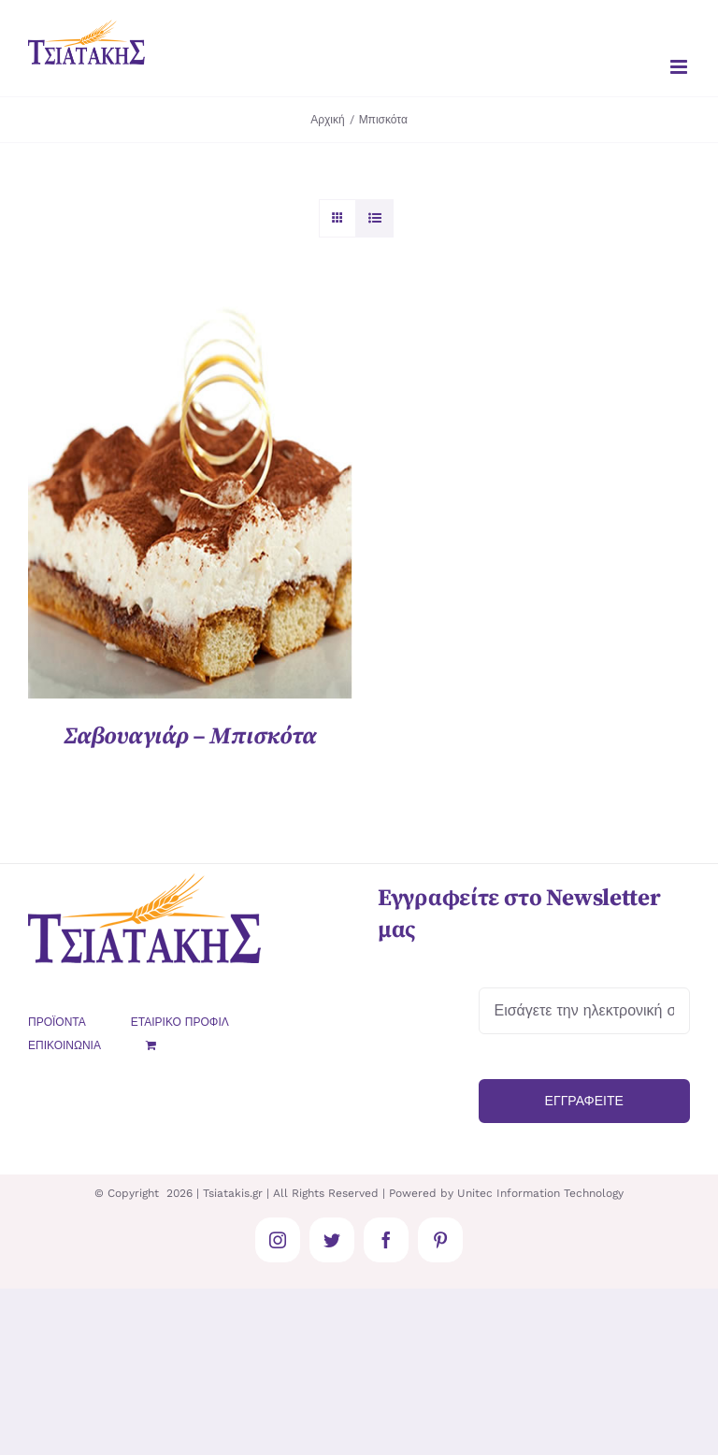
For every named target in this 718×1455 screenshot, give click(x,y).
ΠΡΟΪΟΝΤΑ (57, 1022)
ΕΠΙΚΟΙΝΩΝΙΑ (64, 1045)
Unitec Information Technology (540, 1193)
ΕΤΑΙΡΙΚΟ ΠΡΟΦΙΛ (180, 1022)
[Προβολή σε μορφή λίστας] (374, 218)
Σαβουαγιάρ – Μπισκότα (190, 736)
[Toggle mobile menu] (680, 67)
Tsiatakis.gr (233, 1193)
